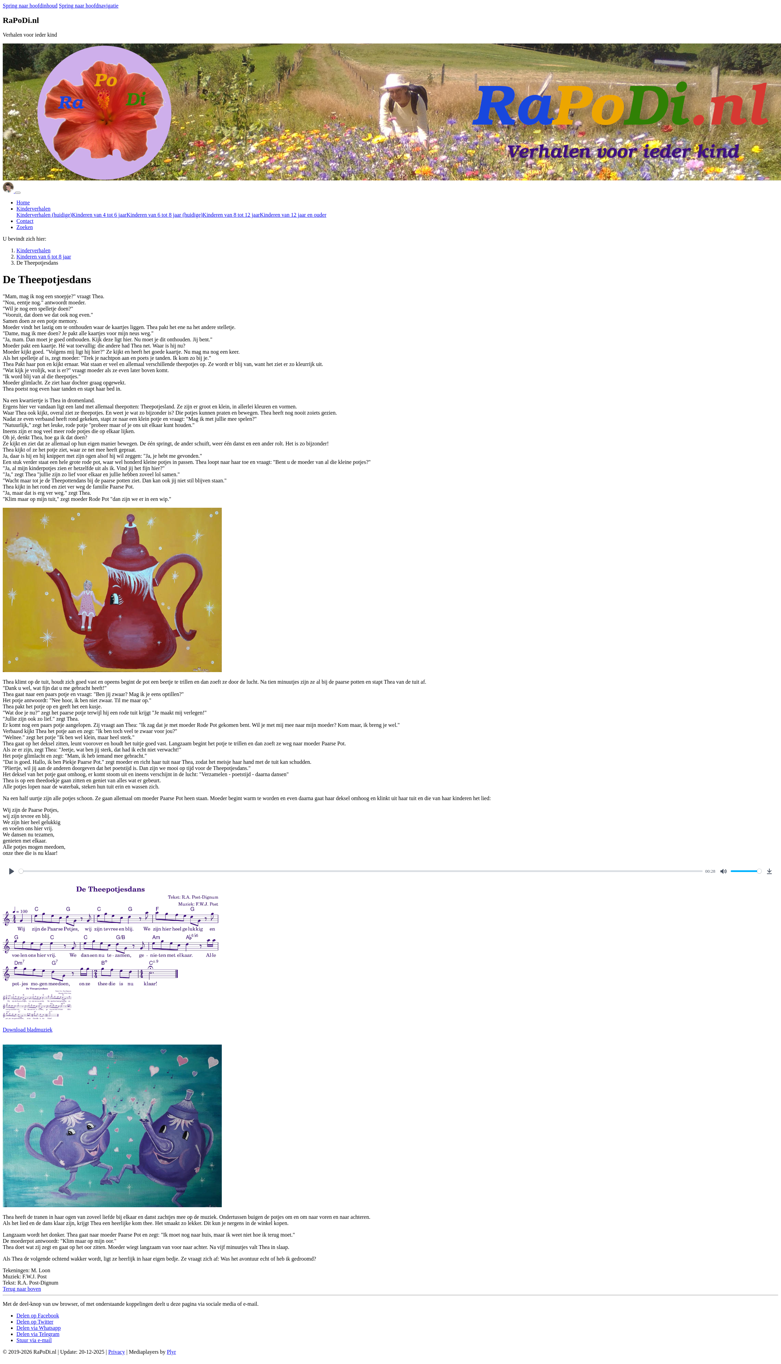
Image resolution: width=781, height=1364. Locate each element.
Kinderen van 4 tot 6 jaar (99, 215)
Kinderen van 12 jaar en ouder (293, 215)
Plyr (171, 1352)
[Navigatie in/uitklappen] (18, 193)
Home (23, 202)
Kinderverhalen (44, 215)
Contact (25, 221)
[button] (22, 1289)
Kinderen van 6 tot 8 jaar (165, 215)
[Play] (11, 871)
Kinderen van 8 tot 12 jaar (231, 215)
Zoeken (24, 227)
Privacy (116, 1352)
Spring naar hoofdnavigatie (88, 6)
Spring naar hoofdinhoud (30, 6)
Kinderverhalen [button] (33, 209)
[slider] (361, 871)
